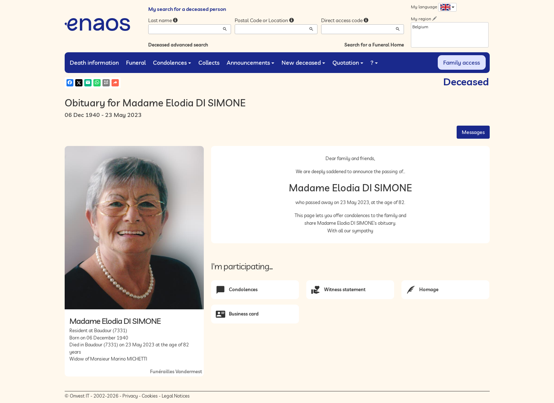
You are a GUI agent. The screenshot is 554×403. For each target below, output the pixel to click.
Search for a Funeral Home (374, 45)
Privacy (130, 396)
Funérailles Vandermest (176, 371)
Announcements (250, 62)
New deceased (303, 62)
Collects (208, 62)
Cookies (150, 396)
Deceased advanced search (178, 45)
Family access (461, 62)
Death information (94, 62)
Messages (473, 132)
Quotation (347, 62)
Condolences (172, 62)
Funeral (136, 62)
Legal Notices (176, 396)
